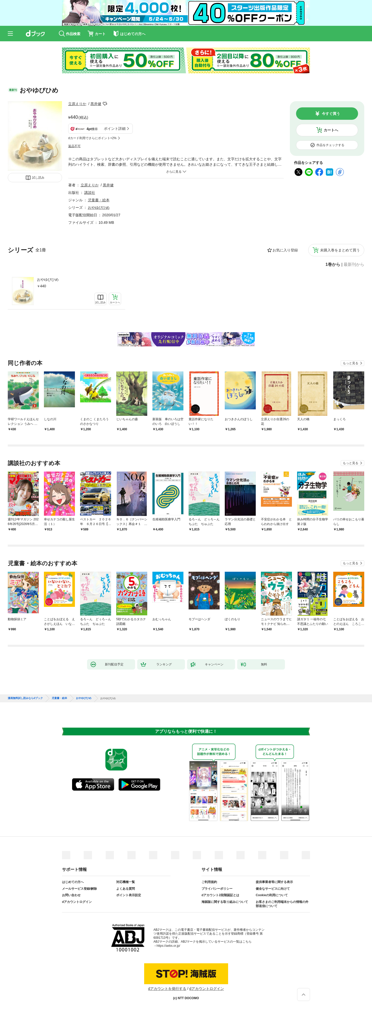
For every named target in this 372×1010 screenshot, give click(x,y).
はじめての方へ (73, 882)
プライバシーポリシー (217, 888)
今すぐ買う (331, 114)
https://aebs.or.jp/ (168, 946)
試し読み (38, 177)
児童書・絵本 (99, 200)
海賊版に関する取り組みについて (225, 902)
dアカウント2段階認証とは (220, 895)
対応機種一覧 (125, 882)
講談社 (89, 192)
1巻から (333, 265)
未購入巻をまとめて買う (340, 250)
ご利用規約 (209, 882)
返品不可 (74, 146)
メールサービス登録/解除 (79, 888)
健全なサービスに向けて (273, 888)
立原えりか (77, 104)
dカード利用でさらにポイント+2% (92, 138)
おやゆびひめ (48, 279)
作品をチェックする (330, 145)
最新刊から (354, 265)
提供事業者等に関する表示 (274, 882)
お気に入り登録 (285, 250)
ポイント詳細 (115, 128)
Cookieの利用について (272, 895)
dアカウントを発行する (167, 989)
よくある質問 (125, 888)
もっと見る (350, 363)
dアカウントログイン (77, 902)
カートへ (331, 130)
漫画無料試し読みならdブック (25, 698)
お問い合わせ (71, 895)
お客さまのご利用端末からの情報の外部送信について (282, 904)
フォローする (104, 103)
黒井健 (95, 104)
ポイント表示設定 (128, 895)
